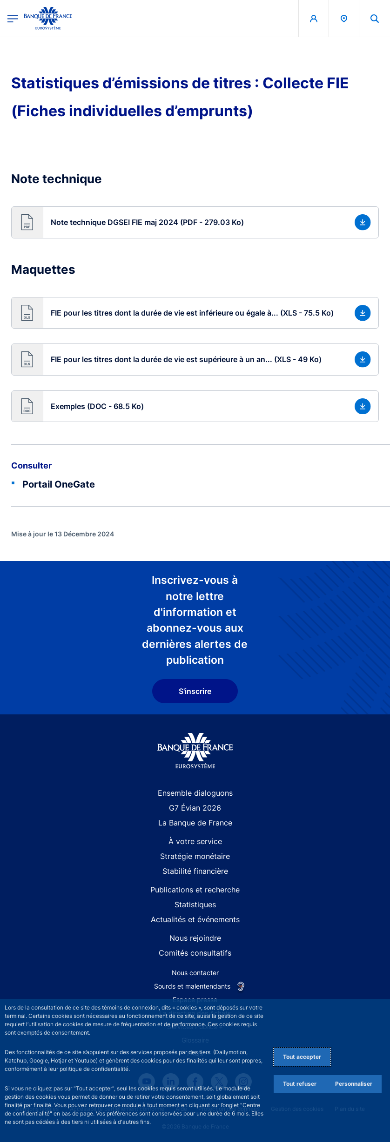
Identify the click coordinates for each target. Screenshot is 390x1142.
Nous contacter (195, 973)
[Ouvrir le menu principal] (12, 18)
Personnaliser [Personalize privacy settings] (353, 1083)
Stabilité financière (195, 871)
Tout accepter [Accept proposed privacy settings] (302, 1056)
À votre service (195, 841)
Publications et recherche (195, 889)
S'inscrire (195, 691)
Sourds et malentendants (192, 986)
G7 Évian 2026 (195, 807)
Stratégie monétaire (195, 856)
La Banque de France (195, 822)
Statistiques (195, 904)
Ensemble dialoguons (195, 793)
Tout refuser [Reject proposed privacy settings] (299, 1083)
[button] (195, 222)
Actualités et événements (195, 919)
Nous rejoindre (195, 938)
